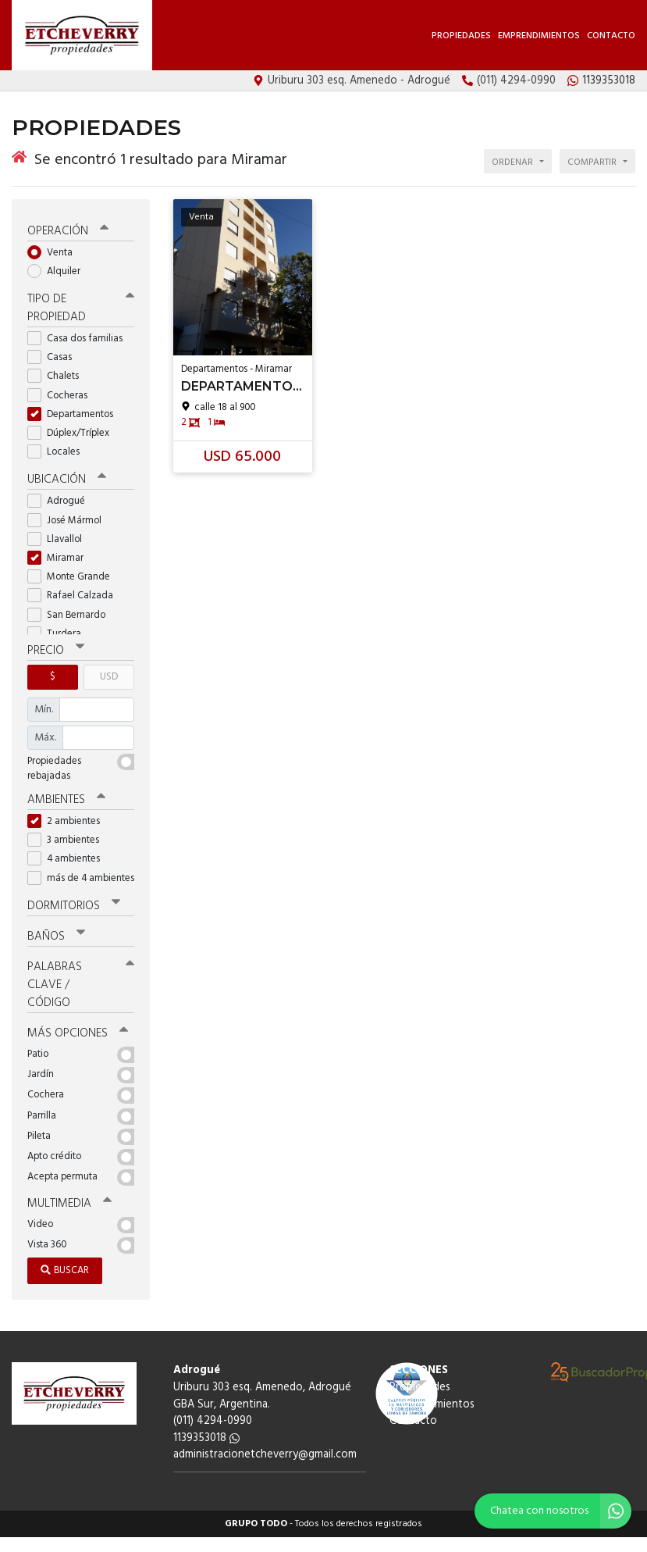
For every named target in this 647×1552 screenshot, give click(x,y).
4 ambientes (68, 858)
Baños (56, 936)
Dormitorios (73, 906)
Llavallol (59, 539)
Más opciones (77, 1033)
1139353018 (206, 1438)
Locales (58, 451)
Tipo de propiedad (80, 308)
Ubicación (66, 479)
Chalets (58, 376)
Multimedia (69, 1203)
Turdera (59, 633)
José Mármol (69, 520)
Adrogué (61, 501)
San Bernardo (71, 615)
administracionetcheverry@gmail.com (265, 1455)
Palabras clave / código (80, 985)
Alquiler (59, 271)
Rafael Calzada (75, 595)
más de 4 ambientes (80, 878)
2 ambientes (68, 821)
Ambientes (66, 799)
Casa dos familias (80, 338)
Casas (54, 357)
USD (109, 677)
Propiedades (461, 36)
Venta (55, 252)
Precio (55, 650)
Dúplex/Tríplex (73, 433)
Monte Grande (73, 576)
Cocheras (62, 395)
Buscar (65, 1270)
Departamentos (75, 414)
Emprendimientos (539, 36)
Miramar (60, 558)
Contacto (611, 36)
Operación (67, 231)
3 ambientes (68, 840)
